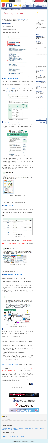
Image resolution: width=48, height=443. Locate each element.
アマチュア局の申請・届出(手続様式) (11, 78)
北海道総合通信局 (4, 428)
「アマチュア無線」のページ (22, 19)
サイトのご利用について (24, 440)
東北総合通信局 (10, 428)
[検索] (26, 1)
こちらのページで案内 (17, 291)
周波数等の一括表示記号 (8, 205)
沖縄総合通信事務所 (15, 429)
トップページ (2, 9)
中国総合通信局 (42, 428)
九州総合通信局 (10, 429)
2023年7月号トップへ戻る (18, 387)
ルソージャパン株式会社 (20, 436)
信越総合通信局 (21, 428)
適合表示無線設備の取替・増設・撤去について (13, 274)
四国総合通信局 (4, 429)
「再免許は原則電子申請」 (9, 91)
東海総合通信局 (31, 428)
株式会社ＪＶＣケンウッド (5, 436)
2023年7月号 (6, 9)
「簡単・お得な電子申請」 (11, 88)
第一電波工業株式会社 (13, 436)
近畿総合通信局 (36, 428)
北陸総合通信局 (26, 428)
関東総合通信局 (15, 428)
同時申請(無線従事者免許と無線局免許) (11, 122)
